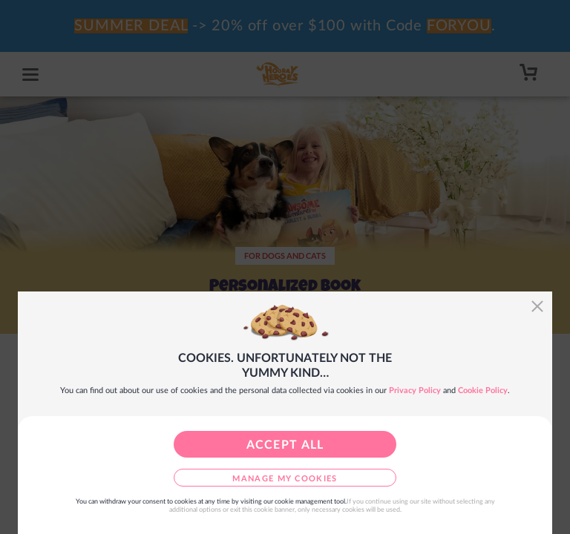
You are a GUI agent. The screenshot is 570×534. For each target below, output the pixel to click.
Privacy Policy (415, 390)
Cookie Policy (483, 390)
